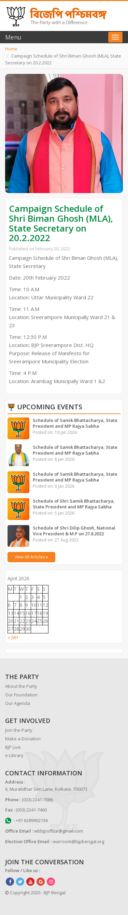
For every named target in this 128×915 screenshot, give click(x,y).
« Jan (13, 637)
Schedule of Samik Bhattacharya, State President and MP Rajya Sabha (75, 423)
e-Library (14, 755)
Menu (13, 37)
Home (11, 49)
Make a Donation (23, 739)
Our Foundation (21, 695)
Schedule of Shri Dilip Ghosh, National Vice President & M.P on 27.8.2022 (74, 531)
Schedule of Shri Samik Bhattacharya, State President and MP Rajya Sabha (74, 504)
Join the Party (18, 730)
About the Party (21, 686)
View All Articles (31, 557)
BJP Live (13, 747)
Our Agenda (17, 703)
